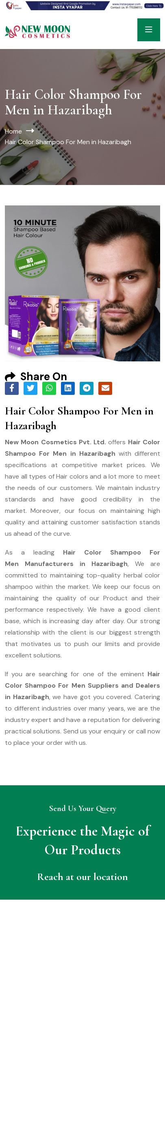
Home (13, 131)
